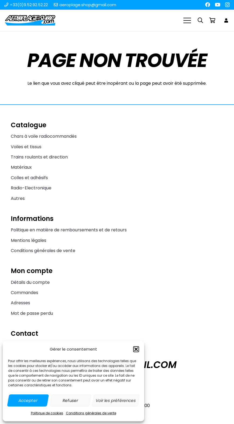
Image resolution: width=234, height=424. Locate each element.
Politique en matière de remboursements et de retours (69, 230)
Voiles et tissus (26, 147)
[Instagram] (227, 5)
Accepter (28, 400)
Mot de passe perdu (32, 313)
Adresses (20, 303)
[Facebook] (207, 4)
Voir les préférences (115, 400)
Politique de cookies (47, 413)
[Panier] (212, 20)
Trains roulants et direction (39, 157)
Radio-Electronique (31, 188)
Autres (18, 198)
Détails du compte (30, 282)
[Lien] (227, 20)
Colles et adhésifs (29, 178)
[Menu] (187, 20)
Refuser (70, 400)
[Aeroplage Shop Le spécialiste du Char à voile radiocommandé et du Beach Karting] (30, 20)
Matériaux (21, 167)
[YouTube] (217, 4)
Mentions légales (28, 240)
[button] (136, 349)
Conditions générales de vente (91, 413)
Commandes (24, 292)
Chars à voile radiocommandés (44, 136)
